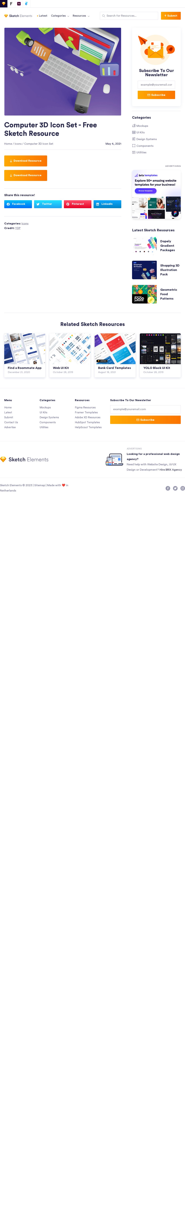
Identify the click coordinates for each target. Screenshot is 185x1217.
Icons (18, 143)
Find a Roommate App (24, 367)
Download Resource (25, 160)
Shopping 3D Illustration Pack (170, 270)
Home (8, 143)
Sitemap (39, 484)
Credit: (12, 228)
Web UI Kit (61, 367)
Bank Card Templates (114, 367)
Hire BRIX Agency (171, 468)
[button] (171, 16)
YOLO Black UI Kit (156, 367)
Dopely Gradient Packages (167, 246)
